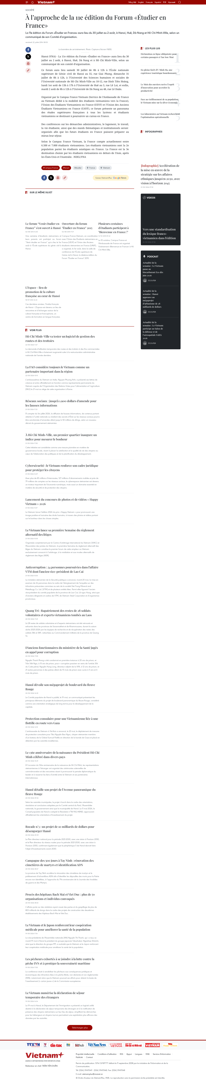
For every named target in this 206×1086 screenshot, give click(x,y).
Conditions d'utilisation (107, 1054)
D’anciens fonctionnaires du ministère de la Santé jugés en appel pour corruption (61, 650)
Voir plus (36, 330)
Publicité (79, 1057)
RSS (121, 1054)
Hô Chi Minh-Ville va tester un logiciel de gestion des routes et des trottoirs (60, 338)
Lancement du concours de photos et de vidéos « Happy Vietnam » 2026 (61, 501)
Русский (171, 2)
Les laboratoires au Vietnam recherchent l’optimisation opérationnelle (160, 115)
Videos (151, 197)
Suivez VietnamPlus (103, 177)
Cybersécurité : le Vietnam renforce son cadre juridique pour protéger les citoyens (61, 468)
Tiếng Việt (132, 2)
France (91, 167)
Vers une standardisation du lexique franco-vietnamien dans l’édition (159, 233)
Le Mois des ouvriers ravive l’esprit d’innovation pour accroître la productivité (157, 87)
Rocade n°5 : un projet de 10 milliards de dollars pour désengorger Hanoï (59, 829)
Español (158, 2)
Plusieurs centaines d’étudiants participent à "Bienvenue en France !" (113, 228)
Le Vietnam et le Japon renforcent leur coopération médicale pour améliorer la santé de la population (58, 927)
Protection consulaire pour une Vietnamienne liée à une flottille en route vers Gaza (61, 721)
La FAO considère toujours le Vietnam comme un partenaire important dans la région (57, 369)
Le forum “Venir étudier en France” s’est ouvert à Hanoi (43, 226)
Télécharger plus (80, 1027)
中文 (164, 2)
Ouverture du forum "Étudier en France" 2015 (77, 226)
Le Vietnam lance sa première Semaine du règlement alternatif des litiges (59, 532)
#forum (66, 167)
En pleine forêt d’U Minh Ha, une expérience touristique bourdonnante (159, 71)
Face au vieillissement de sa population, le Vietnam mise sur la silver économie (160, 101)
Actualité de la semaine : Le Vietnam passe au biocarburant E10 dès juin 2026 (153, 269)
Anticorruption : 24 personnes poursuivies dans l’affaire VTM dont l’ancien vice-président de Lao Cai (61, 569)
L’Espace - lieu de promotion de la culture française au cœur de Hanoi (42, 292)
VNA (148, 1054)
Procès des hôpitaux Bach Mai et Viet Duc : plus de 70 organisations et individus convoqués (60, 896)
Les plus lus (152, 48)
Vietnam (105, 167)
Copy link (28, 70)
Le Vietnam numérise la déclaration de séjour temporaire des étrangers (55, 995)
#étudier (78, 167)
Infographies (153, 131)
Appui (129, 1054)
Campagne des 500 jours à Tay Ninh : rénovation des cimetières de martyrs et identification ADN (59, 862)
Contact (89, 1057)
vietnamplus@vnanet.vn (92, 1074)
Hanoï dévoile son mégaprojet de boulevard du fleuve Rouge (60, 687)
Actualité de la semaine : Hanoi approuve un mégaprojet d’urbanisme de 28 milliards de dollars (152, 298)
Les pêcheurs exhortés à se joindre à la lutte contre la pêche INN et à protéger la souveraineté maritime (59, 961)
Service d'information (162, 1054)
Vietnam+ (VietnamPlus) (46, 2)
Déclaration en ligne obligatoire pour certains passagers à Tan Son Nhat (159, 56)
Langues (138, 1054)
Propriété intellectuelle (85, 1054)
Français (149, 2)
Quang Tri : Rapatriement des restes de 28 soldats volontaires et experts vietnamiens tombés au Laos (58, 613)
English (141, 2)
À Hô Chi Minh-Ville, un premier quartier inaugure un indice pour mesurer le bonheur (61, 437)
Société (29, 10)
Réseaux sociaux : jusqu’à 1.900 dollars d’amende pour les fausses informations (61, 403)
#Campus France (50, 167)
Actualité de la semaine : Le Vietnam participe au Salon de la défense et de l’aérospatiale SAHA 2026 (153, 330)
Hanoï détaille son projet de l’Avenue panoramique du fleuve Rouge (60, 792)
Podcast (152, 256)
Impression (28, 63)
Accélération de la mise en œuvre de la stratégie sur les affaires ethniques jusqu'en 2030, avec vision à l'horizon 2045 (160, 174)
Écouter (152, 280)
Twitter (28, 56)
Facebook (28, 50)
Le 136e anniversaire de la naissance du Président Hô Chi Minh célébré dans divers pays (62, 754)
